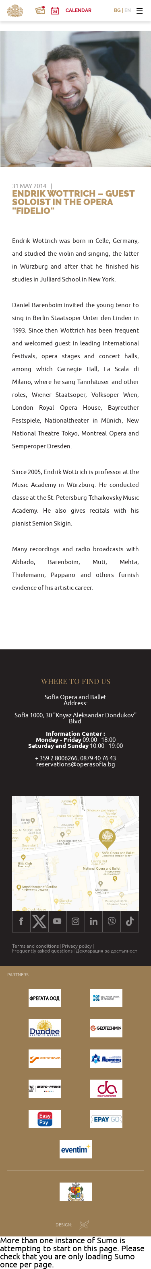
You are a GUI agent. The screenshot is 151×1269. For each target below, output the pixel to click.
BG (117, 10)
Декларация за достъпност (106, 951)
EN (127, 10)
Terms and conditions (35, 946)
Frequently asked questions (42, 951)
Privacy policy (77, 946)
